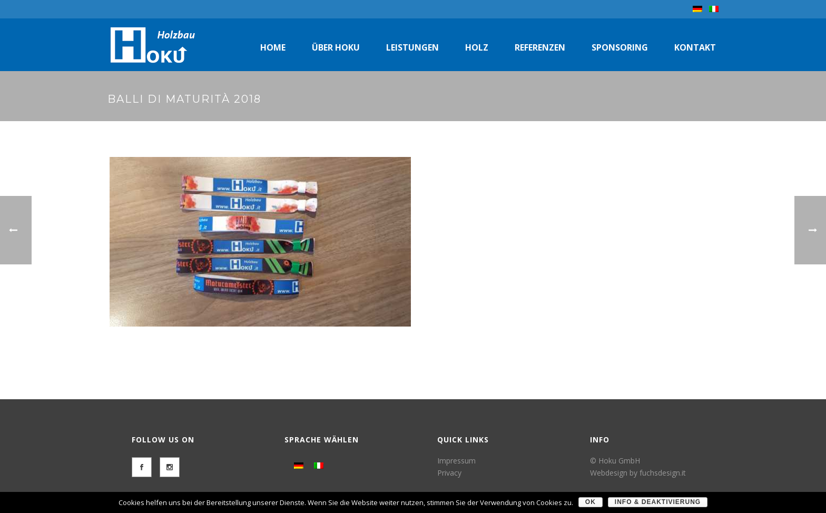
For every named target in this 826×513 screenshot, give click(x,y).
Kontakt (695, 47)
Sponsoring (620, 47)
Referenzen (540, 47)
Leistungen (412, 47)
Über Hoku (336, 47)
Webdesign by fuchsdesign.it (638, 473)
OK (590, 502)
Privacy (449, 473)
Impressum (456, 461)
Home (273, 47)
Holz (476, 47)
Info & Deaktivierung (658, 502)
